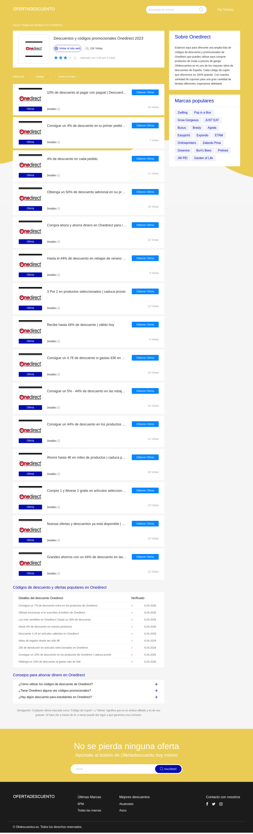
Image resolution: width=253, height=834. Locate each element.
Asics (122, 810)
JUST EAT (213, 120)
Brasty (197, 127)
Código (40, 76)
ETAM (220, 135)
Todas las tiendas (32, 25)
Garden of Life (203, 158)
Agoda (212, 127)
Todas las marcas (89, 810)
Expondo (203, 135)
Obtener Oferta (145, 92)
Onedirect (56, 25)
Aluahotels (126, 804)
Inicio (16, 25)
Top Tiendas (225, 9)
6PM (81, 804)
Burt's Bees (204, 150)
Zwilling (183, 112)
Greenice (184, 150)
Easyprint (184, 135)
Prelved (224, 150)
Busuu (182, 127)
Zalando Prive (212, 142)
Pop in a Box (203, 112)
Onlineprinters (187, 142)
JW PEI (183, 158)
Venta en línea (66, 76)
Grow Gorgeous (188, 120)
